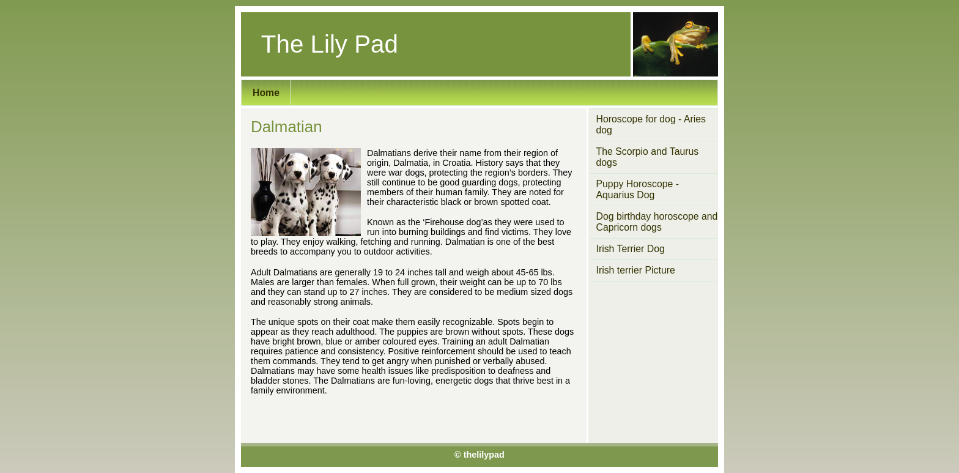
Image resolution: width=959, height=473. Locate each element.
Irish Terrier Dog (630, 249)
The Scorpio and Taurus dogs (647, 157)
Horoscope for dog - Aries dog (651, 124)
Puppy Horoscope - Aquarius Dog (637, 189)
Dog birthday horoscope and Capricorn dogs (657, 222)
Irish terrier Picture (635, 270)
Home (266, 93)
